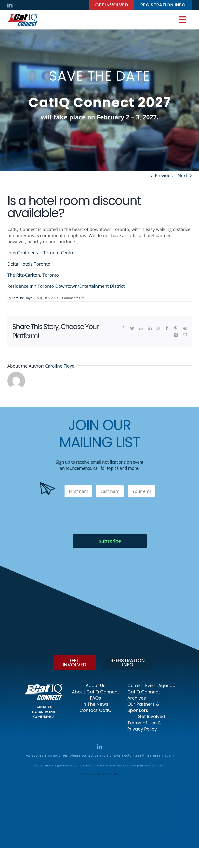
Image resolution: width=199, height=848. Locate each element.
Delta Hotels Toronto (28, 264)
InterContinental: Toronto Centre (40, 253)
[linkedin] (10, 5)
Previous (164, 175)
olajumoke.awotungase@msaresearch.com (139, 755)
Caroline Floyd (22, 298)
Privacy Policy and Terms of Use (99, 774)
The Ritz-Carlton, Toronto (33, 275)
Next (182, 175)
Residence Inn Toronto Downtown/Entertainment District (66, 286)
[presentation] (101, 515)
